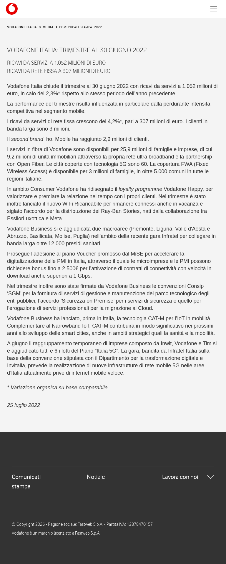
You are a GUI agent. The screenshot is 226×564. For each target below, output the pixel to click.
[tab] (113, 481)
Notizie (96, 476)
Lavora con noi (180, 476)
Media (48, 27)
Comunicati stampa (26, 481)
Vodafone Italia (22, 27)
